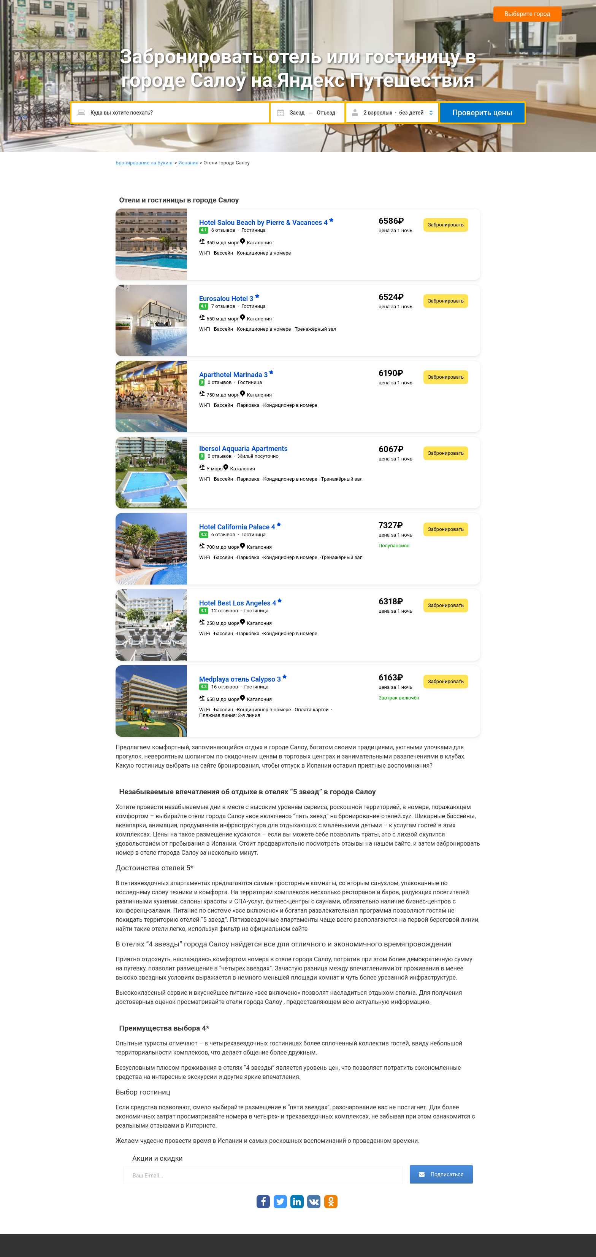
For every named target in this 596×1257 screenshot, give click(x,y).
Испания (188, 163)
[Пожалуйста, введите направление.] (170, 113)
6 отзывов (223, 230)
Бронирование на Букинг (144, 163)
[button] (392, 113)
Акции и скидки (157, 1158)
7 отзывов (223, 306)
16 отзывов (224, 687)
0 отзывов (219, 382)
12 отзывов (224, 610)
